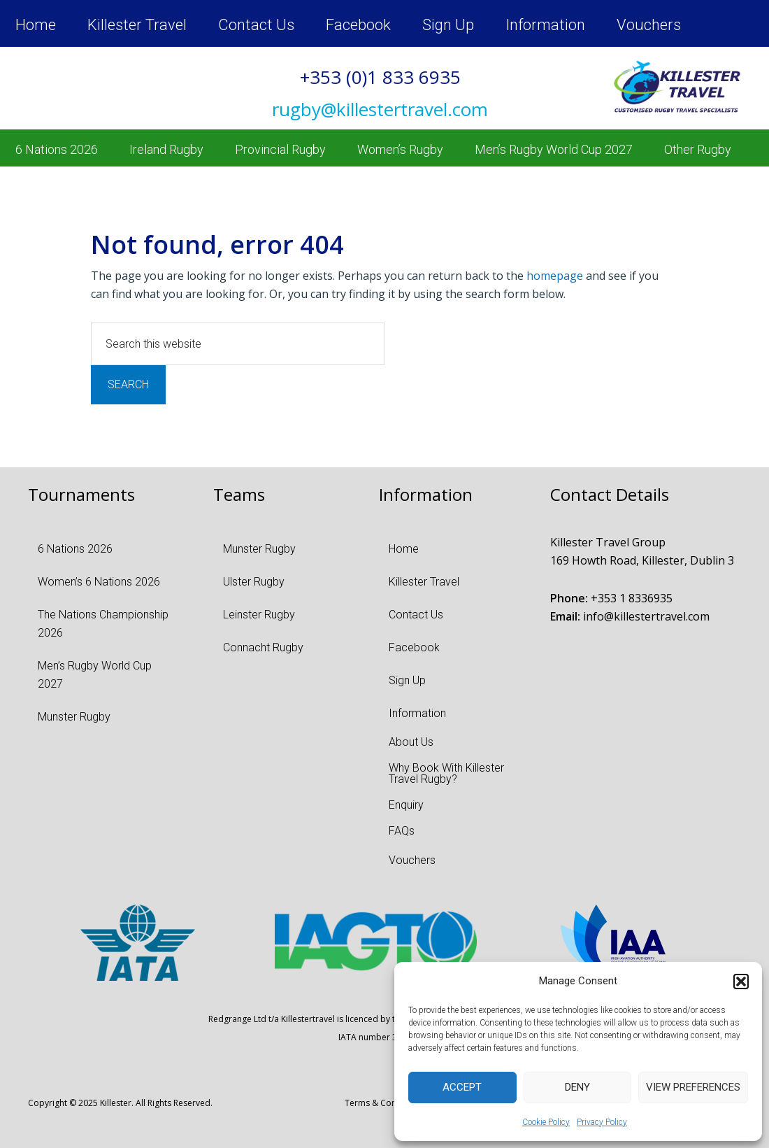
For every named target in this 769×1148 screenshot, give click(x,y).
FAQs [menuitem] (402, 830)
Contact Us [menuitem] (256, 25)
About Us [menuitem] (411, 742)
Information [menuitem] (545, 25)
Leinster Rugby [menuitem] (259, 614)
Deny (577, 1087)
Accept (462, 1087)
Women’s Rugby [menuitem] (400, 149)
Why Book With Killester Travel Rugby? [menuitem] (446, 773)
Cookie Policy (546, 1122)
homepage (554, 275)
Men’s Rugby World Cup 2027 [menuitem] (554, 149)
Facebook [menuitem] (358, 25)
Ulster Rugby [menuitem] (254, 581)
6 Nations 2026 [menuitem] (56, 149)
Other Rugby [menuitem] (697, 149)
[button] (741, 981)
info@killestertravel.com (646, 616)
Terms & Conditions (384, 1103)
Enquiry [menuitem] (406, 805)
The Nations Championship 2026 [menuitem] (103, 623)
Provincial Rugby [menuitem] (280, 149)
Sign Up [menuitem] (448, 25)
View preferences (693, 1087)
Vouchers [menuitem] (649, 25)
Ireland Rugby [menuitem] (166, 149)
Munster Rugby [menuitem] (74, 716)
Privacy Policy (602, 1122)
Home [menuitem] (35, 25)
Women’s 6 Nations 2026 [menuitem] (99, 581)
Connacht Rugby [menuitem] (263, 647)
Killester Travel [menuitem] (137, 25)
